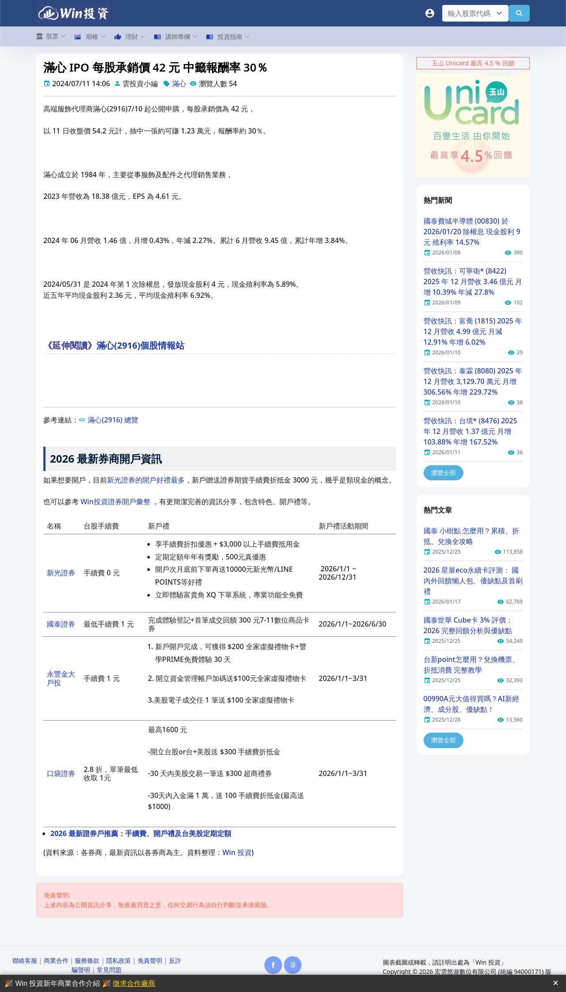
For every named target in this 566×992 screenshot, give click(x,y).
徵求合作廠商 (134, 983)
